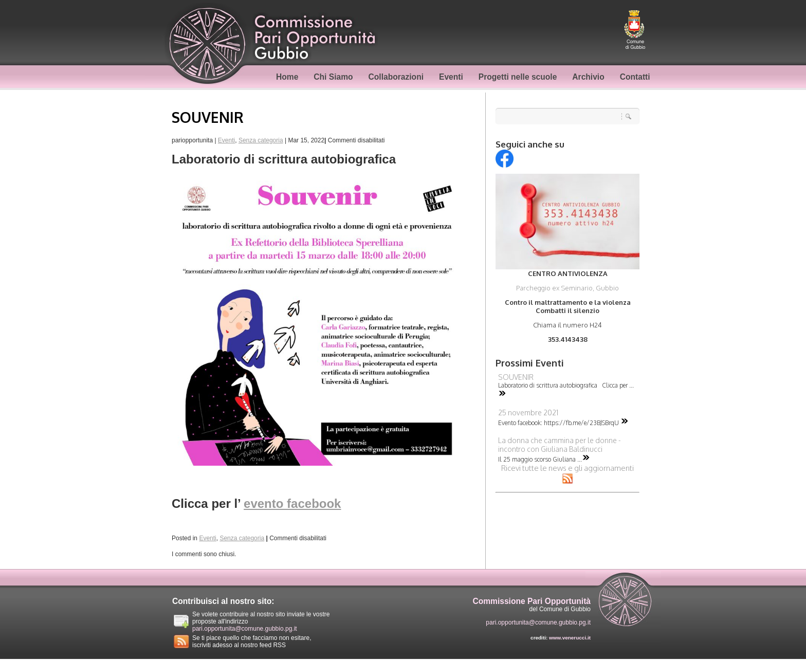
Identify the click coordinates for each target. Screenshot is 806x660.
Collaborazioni (396, 76)
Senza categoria (261, 140)
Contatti (635, 76)
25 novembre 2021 (528, 412)
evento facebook (292, 503)
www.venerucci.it (570, 637)
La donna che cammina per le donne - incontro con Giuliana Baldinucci (559, 444)
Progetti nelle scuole (518, 76)
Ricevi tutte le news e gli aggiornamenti (567, 473)
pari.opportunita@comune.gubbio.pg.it (244, 628)
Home (287, 76)
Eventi (451, 76)
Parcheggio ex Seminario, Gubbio (567, 288)
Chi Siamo (333, 76)
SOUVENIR (208, 117)
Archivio (588, 76)
